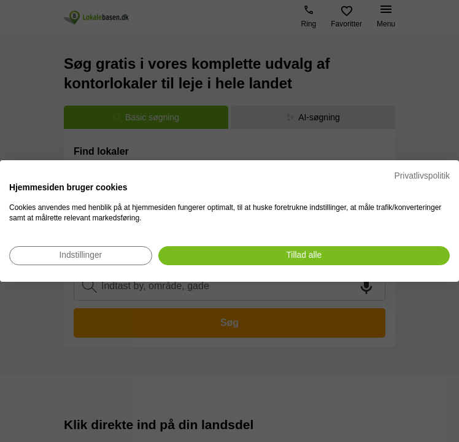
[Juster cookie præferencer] (80, 255)
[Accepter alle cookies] (304, 255)
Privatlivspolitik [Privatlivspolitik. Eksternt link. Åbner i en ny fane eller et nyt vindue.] (422, 175)
